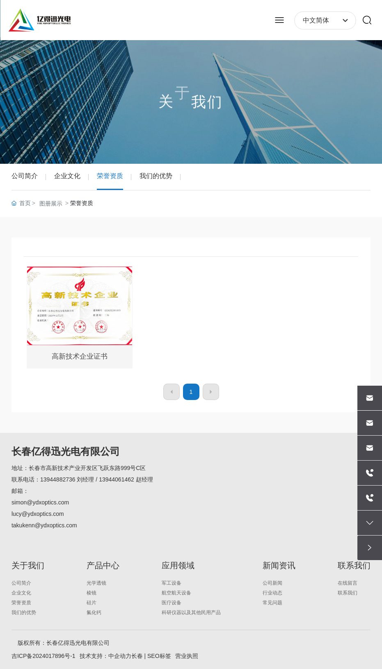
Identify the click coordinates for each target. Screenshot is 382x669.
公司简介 (24, 175)
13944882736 (57, 479)
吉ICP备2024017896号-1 (43, 656)
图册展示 (50, 203)
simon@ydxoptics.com (40, 502)
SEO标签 (159, 656)
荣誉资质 (110, 175)
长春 (137, 656)
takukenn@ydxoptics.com (44, 525)
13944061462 (116, 479)
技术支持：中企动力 (105, 656)
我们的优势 (156, 175)
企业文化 (67, 175)
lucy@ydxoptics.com (37, 514)
